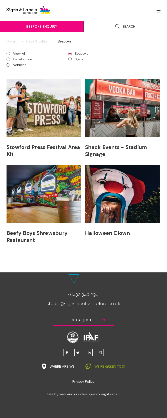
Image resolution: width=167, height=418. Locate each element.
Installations (23, 59)
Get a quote (82, 320)
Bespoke (82, 53)
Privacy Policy (83, 381)
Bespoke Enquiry (41, 26)
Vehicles (19, 65)
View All (19, 53)
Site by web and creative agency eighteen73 (83, 394)
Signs (79, 59)
